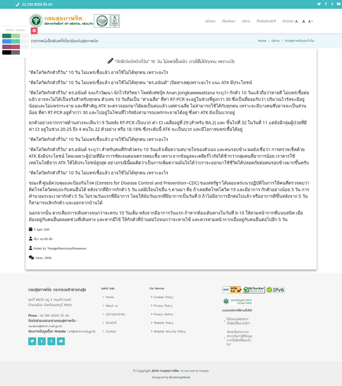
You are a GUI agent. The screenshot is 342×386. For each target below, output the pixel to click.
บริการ (246, 20)
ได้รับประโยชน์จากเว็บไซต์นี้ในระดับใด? (238, 321)
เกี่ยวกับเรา (228, 20)
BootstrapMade (179, 377)
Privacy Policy (163, 305)
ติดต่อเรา (288, 20)
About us (112, 305)
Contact (111, 331)
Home (262, 40)
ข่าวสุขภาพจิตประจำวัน (299, 40)
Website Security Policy (169, 331)
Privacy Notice (163, 314)
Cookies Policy (163, 297)
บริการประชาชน (115, 314)
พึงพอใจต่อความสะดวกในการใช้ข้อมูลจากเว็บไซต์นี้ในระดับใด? (239, 338)
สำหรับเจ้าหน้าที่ (266, 20)
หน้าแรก (210, 20)
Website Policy (163, 323)
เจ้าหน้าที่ (111, 323)
